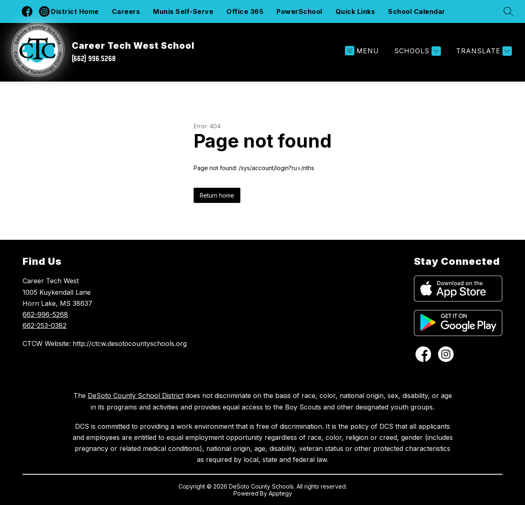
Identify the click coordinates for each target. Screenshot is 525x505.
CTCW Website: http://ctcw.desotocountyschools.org (105, 343)
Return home (217, 195)
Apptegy (280, 493)
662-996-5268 (45, 314)
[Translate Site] (483, 51)
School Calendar (416, 11)
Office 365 (244, 11)
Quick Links (355, 11)
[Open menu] (362, 51)
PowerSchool (299, 11)
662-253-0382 (44, 325)
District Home (75, 11)
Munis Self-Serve (183, 11)
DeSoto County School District (135, 395)
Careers (126, 11)
